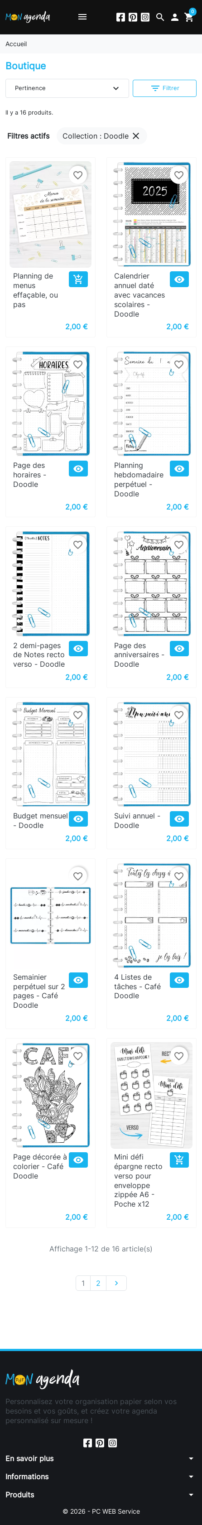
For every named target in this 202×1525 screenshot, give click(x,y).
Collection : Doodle (102, 135)
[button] (160, 17)
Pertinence (68, 88)
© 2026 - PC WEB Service (101, 1511)
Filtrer (164, 88)
